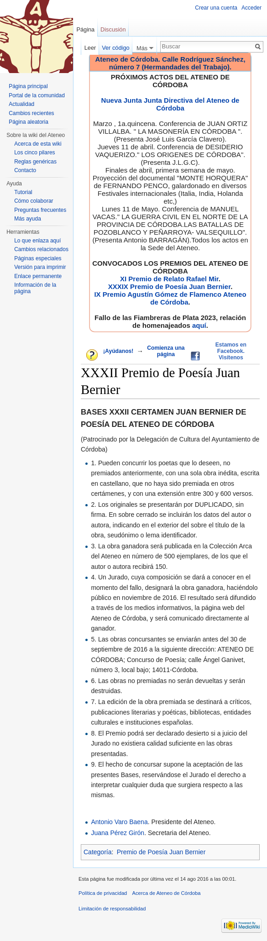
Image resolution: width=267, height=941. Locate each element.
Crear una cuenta (216, 8)
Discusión (113, 29)
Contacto (25, 170)
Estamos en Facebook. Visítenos (230, 351)
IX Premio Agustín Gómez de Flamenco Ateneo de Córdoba (170, 298)
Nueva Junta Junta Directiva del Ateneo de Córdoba (170, 104)
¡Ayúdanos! (118, 351)
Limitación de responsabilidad (112, 908)
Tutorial (23, 192)
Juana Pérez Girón (117, 832)
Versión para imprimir (40, 267)
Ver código (115, 47)
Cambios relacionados (41, 249)
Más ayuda (27, 219)
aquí (199, 325)
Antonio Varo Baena (119, 821)
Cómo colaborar (33, 201)
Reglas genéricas (35, 161)
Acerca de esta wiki (37, 144)
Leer (90, 47)
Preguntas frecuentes (40, 210)
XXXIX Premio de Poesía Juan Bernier (169, 286)
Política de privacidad (103, 893)
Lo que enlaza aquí (37, 240)
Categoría (97, 852)
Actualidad (21, 104)
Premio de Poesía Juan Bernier (161, 852)
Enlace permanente (38, 276)
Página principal (28, 86)
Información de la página (35, 288)
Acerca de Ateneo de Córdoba (166, 893)
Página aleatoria (28, 122)
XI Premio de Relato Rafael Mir (169, 279)
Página (85, 29)
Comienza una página (165, 351)
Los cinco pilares (34, 152)
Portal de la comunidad (37, 95)
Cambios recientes (31, 113)
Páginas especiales (37, 258)
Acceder (251, 8)
